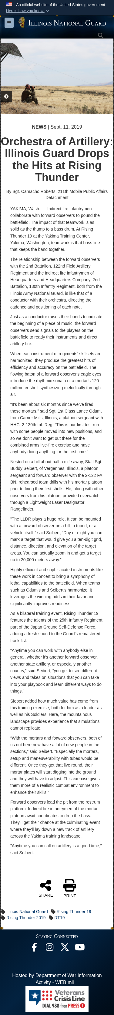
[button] (28, 11)
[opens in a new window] (64, 948)
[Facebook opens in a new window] (34, 948)
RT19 (60, 917)
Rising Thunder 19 (74, 911)
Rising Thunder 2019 (26, 917)
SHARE (46, 888)
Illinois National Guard (27, 911)
